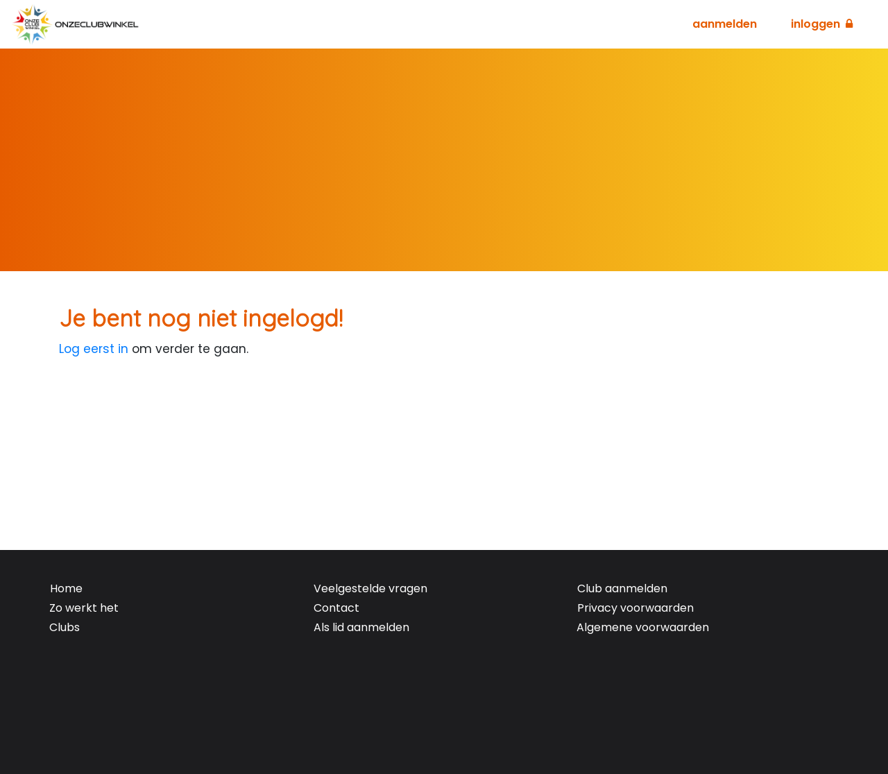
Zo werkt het (84, 608)
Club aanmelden (622, 588)
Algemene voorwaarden (643, 627)
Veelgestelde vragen (370, 588)
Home (66, 588)
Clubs (64, 627)
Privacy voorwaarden (635, 608)
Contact (336, 608)
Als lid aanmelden (361, 627)
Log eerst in (93, 349)
